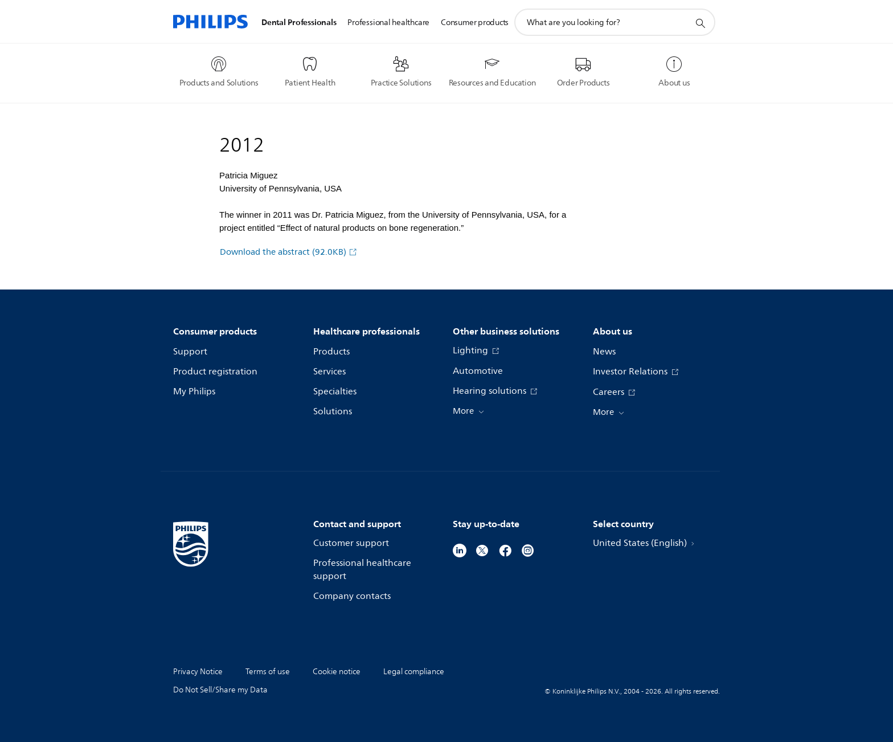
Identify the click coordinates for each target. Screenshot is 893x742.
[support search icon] (700, 23)
